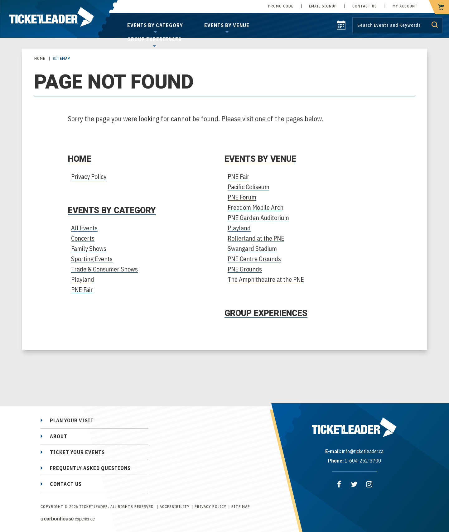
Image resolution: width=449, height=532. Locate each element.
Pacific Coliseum (248, 187)
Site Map (240, 506)
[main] (224, 212)
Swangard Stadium (252, 248)
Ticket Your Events (77, 452)
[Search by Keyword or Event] (397, 25)
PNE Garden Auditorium (258, 217)
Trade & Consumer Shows (104, 269)
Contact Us (364, 6)
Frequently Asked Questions (90, 468)
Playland (82, 279)
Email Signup (323, 6)
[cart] (439, 7)
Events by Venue (226, 25)
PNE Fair (82, 289)
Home (39, 58)
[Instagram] (369, 484)
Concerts (82, 238)
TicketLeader (59, 19)
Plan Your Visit (72, 420)
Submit (435, 25)
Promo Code (280, 6)
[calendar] (341, 28)
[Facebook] (339, 484)
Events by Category (155, 25)
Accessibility (175, 506)
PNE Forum (242, 197)
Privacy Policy (88, 176)
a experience (68, 518)
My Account (405, 6)
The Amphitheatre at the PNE (266, 279)
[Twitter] (354, 484)
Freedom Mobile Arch (255, 207)
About (58, 436)
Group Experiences (154, 39)
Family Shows (88, 248)
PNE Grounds (245, 269)
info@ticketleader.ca (363, 451)
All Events (84, 228)
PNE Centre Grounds (254, 259)
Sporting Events (92, 259)
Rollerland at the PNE (256, 238)
